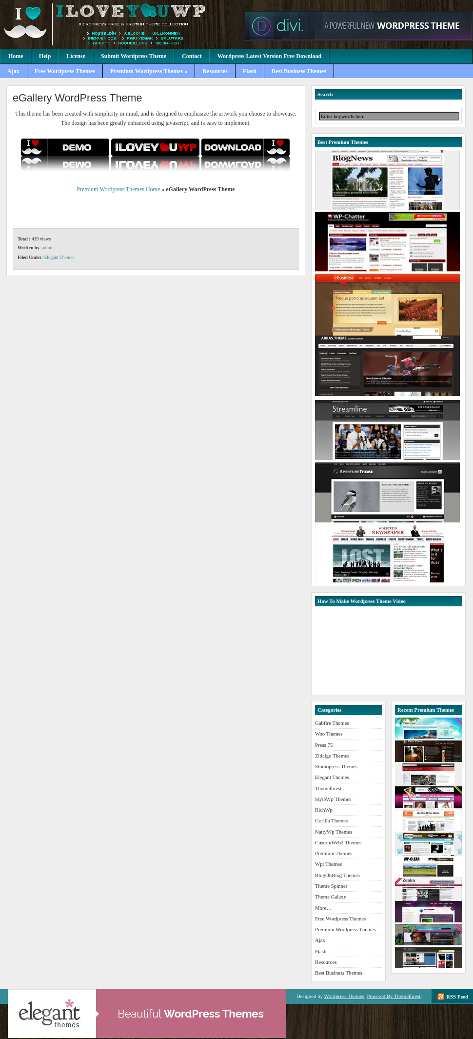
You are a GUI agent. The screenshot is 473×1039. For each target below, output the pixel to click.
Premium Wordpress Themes (119, 24)
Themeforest (328, 788)
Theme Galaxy (330, 896)
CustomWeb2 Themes (338, 842)
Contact (192, 56)
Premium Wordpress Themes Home (118, 189)
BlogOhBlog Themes (337, 875)
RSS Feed (457, 996)
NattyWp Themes (333, 832)
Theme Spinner (331, 886)
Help (45, 56)
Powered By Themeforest (393, 996)
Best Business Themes (299, 71)
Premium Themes (333, 853)
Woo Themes (329, 734)
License (75, 56)
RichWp (324, 810)
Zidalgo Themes (332, 756)
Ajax (13, 71)
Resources (215, 71)
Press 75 (324, 745)
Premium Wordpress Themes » (148, 71)
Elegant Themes (59, 257)
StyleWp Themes (333, 799)
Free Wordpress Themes (65, 71)
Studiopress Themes (336, 766)
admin (48, 247)
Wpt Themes (328, 864)
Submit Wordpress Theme (133, 56)
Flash (249, 71)
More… (323, 908)
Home (15, 56)
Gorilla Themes (331, 820)
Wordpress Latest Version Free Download (269, 56)
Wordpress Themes (344, 996)
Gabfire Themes (332, 723)
